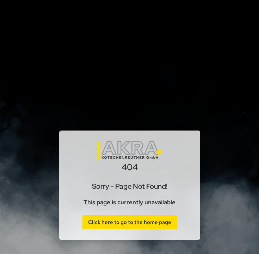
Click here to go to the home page (129, 222)
